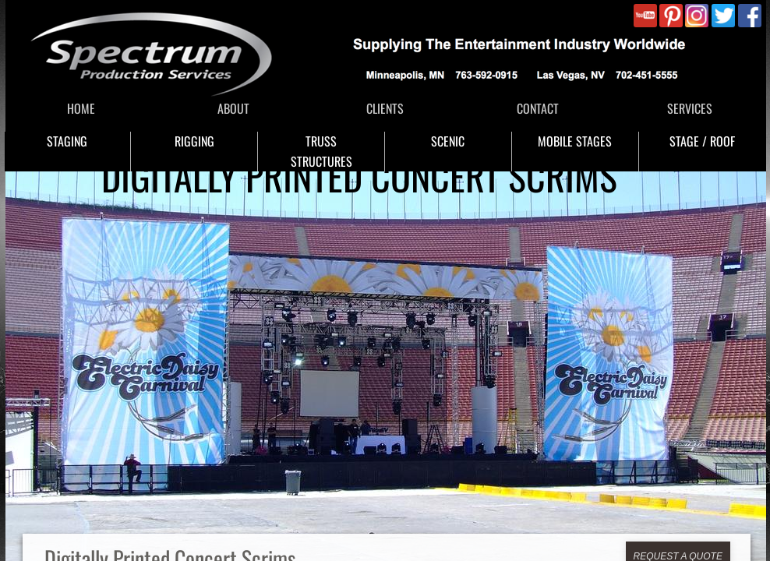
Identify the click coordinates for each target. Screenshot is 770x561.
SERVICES (689, 108)
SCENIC (447, 141)
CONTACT (538, 108)
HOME (81, 108)
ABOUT (233, 108)
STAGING (67, 141)
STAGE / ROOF (702, 141)
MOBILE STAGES (575, 141)
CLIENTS (385, 108)
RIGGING (194, 141)
